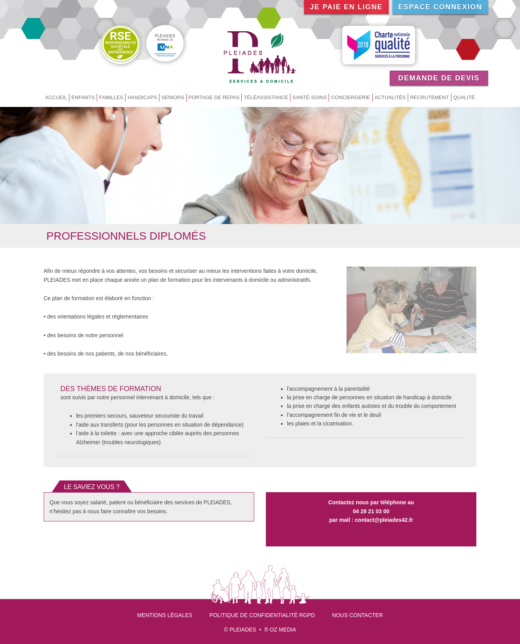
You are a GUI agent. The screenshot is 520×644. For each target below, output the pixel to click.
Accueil (56, 97)
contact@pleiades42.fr (384, 520)
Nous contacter (357, 615)
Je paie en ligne (346, 7)
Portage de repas (214, 97)
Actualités (390, 97)
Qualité (464, 97)
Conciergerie (350, 97)
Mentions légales (165, 615)
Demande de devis (439, 78)
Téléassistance (266, 97)
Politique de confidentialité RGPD (262, 615)
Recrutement (429, 97)
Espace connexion (440, 7)
